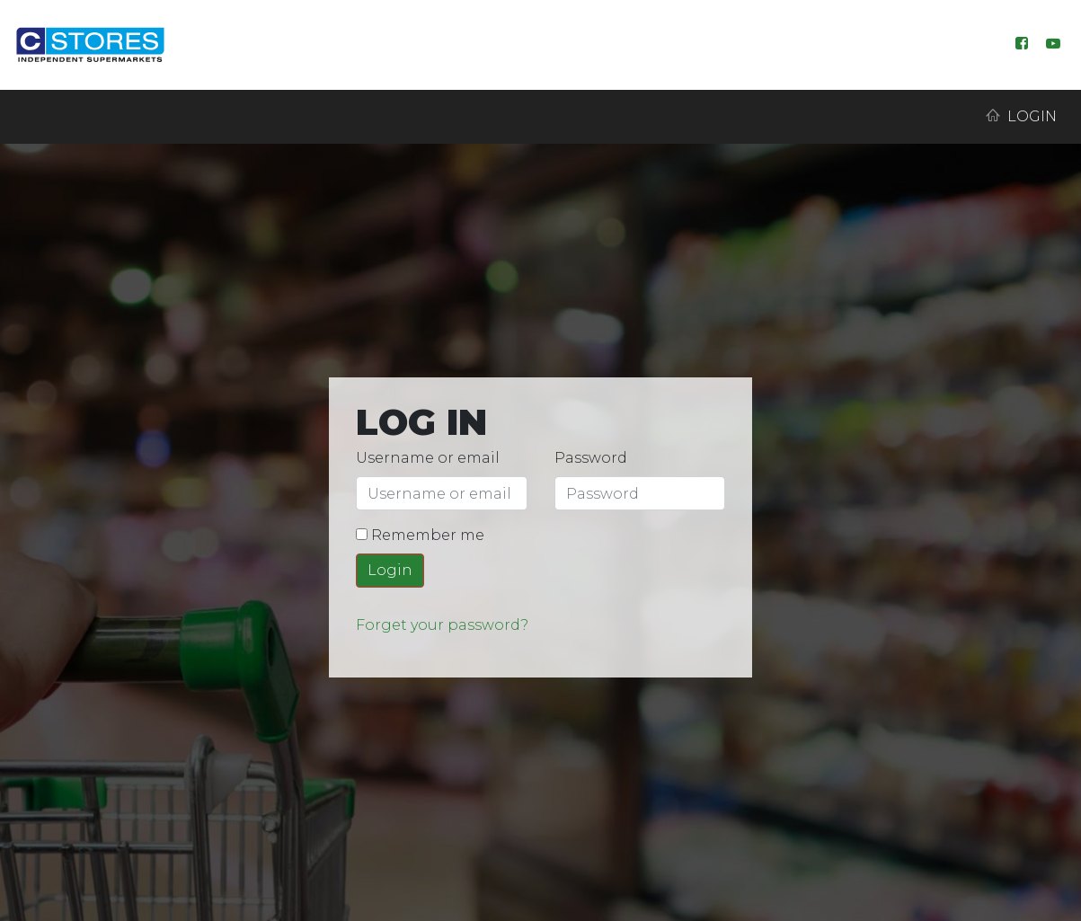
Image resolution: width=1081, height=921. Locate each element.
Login (1021, 116)
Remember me (420, 535)
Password (590, 457)
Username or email (428, 457)
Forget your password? (442, 624)
